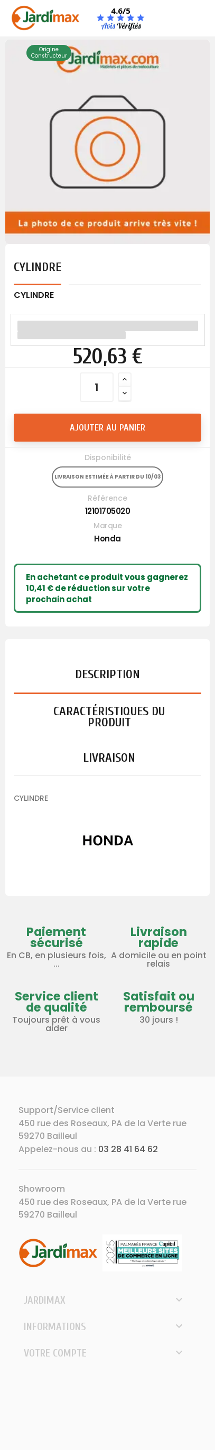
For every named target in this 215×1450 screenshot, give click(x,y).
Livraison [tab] (109, 758)
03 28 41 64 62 (128, 1149)
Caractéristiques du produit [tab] (109, 716)
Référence (107, 498)
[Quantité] (97, 387)
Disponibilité (108, 457)
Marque (107, 525)
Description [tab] (107, 674)
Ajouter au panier (107, 427)
